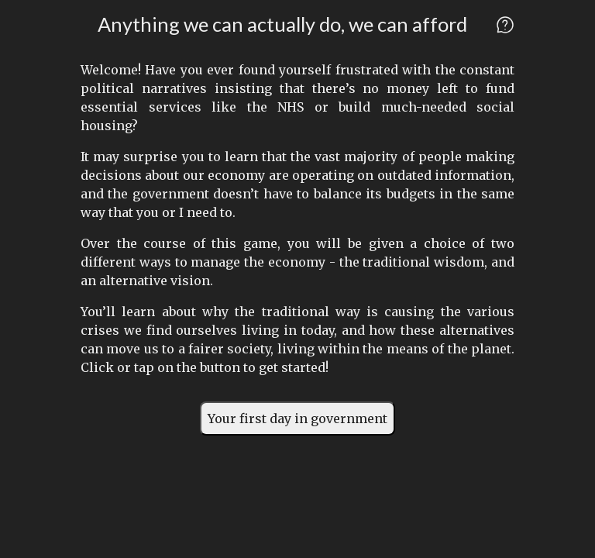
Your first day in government (297, 418)
